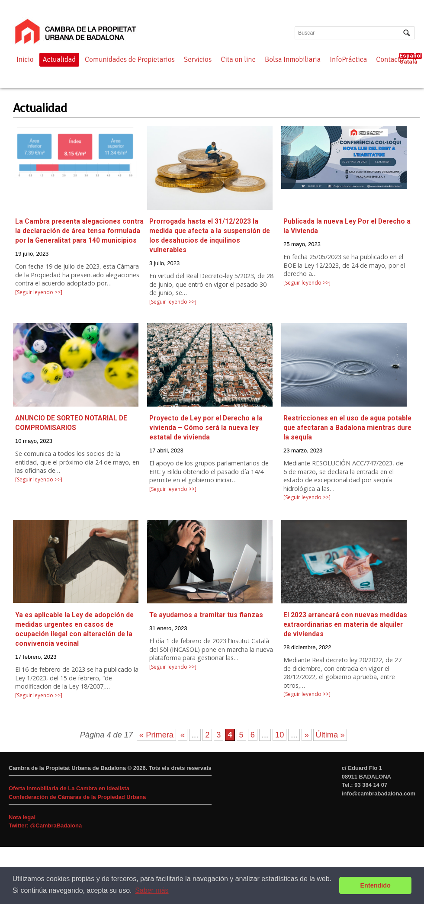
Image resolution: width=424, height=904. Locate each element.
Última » (330, 735)
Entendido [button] (375, 885)
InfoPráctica (348, 59)
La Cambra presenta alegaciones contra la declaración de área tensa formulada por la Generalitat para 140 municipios (79, 231)
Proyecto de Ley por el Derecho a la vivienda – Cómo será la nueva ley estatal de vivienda (206, 427)
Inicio (25, 59)
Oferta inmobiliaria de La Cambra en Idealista (69, 788)
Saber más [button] (151, 890)
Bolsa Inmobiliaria (293, 59)
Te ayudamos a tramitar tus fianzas (206, 615)
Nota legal (22, 817)
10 (279, 735)
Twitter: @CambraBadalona (45, 825)
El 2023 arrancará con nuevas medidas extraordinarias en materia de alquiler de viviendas (345, 624)
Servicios (198, 59)
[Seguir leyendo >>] (38, 292)
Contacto (390, 59)
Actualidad (59, 59)
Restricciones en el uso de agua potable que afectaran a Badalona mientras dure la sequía (347, 427)
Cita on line (238, 59)
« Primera (156, 735)
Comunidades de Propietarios (130, 59)
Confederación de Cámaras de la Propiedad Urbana (77, 797)
